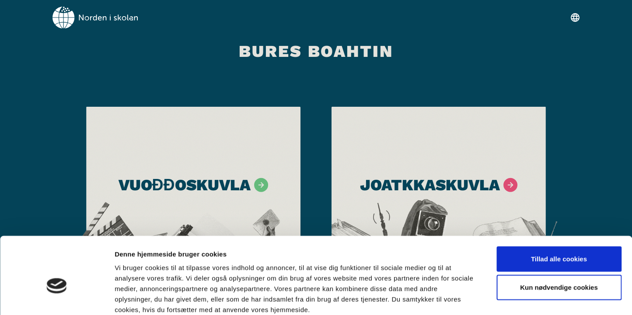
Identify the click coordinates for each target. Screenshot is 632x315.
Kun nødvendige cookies (559, 240)
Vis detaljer (454, 297)
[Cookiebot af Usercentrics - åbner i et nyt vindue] (56, 297)
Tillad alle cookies (559, 211)
